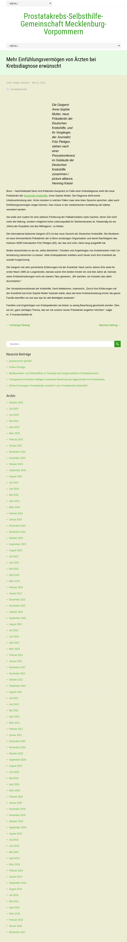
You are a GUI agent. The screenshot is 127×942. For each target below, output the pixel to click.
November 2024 (17, 458)
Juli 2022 (13, 630)
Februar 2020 (16, 796)
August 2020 (15, 766)
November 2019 (17, 815)
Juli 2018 (13, 895)
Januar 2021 (15, 735)
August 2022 (15, 624)
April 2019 (14, 858)
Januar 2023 (15, 593)
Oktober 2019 (16, 821)
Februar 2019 (16, 870)
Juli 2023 (13, 556)
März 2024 (14, 507)
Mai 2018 (13, 901)
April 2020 (14, 784)
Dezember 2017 (17, 932)
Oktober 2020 (16, 753)
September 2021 (17, 686)
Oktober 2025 (16, 402)
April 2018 (14, 907)
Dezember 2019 (17, 809)
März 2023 (14, 581)
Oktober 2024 (16, 464)
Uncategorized (19, 89)
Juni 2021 (14, 704)
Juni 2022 (14, 636)
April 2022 (14, 642)
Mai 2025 (13, 421)
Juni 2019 (14, 846)
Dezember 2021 (17, 667)
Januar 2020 (15, 803)
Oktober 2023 (16, 538)
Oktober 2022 (16, 612)
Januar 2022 (15, 661)
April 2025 (14, 427)
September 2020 (17, 759)
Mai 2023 (13, 569)
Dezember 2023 (17, 525)
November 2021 (17, 673)
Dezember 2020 (17, 741)
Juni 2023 (14, 562)
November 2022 (17, 605)
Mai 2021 (13, 710)
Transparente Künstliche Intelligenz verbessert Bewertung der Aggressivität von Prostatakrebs (57, 379)
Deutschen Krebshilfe (36, 195)
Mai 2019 (13, 852)
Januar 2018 (15, 926)
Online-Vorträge (17, 367)
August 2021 (15, 692)
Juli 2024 (13, 482)
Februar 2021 (16, 729)
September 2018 (17, 883)
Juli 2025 (13, 408)
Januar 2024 (15, 519)
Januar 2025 (15, 445)
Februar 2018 (16, 920)
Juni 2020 (14, 772)
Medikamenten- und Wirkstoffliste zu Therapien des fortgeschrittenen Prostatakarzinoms (54, 373)
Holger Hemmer (21, 82)
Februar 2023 (16, 587)
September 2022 (17, 618)
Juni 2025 (14, 415)
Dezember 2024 (17, 452)
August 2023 (15, 550)
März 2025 (14, 433)
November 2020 (17, 747)
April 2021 (14, 716)
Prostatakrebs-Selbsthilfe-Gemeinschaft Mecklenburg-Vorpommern (63, 24)
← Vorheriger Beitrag (18, 325)
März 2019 (14, 864)
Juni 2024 (14, 488)
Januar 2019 (15, 876)
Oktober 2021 (16, 679)
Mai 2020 (13, 778)
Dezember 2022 (17, 599)
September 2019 (17, 827)
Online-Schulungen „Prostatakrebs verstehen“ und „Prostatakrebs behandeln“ (48, 385)
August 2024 (15, 476)
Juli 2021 (13, 698)
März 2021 (14, 722)
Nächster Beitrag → (109, 325)
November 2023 (17, 532)
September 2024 (17, 470)
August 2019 (15, 833)
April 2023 (14, 575)
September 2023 (17, 544)
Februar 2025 (16, 439)
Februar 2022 (16, 655)
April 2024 (14, 501)
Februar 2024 (16, 513)
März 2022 (14, 649)
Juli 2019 (13, 839)
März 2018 (14, 913)
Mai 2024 (13, 495)
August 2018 (15, 889)
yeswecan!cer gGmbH (20, 361)
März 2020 (14, 790)
